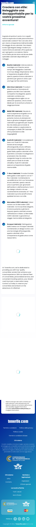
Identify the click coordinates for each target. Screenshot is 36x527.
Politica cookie (18, 432)
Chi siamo (9, 475)
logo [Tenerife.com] (7, 3)
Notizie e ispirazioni (26, 476)
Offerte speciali (25, 484)
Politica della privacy (26, 428)
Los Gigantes (18, 398)
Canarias (18, 421)
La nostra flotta (17, 488)
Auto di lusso (17, 495)
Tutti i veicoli (17, 492)
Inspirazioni (25, 481)
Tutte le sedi (5, 376)
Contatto (8, 482)
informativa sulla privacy (20, 408)
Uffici (8, 479)
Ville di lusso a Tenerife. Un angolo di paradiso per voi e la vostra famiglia (18, 324)
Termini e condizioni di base (18, 436)
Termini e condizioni (10, 428)
